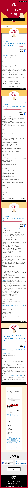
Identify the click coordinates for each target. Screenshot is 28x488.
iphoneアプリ (16, 439)
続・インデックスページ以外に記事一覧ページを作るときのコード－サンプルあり (14, 43)
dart (18, 437)
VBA (9, 442)
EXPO (8, 438)
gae (9, 438)
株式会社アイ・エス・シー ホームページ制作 (11, 228)
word (19, 442)
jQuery (11, 440)
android (8, 448)
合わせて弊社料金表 (6, 280)
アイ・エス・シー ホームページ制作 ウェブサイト (14, 375)
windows (17, 442)
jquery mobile (14, 440)
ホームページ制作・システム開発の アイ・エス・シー (13, 305)
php (13, 448)
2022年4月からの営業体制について (12, 420)
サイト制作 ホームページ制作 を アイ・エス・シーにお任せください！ (14, 218)
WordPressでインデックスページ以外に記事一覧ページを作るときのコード (14, 106)
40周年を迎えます (10, 414)
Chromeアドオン (13, 437)
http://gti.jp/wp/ (5, 60)
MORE (14, 469)
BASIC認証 (9, 437)
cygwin (17, 437)
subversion (14, 441)
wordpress (15, 448)
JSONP (17, 440)
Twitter (6, 377)
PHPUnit (8, 441)
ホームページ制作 (14, 447)
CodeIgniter (11, 448)
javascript (8, 440)
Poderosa (11, 441)
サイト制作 (9, 447)
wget (15, 442)
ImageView (12, 439)
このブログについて (23, 1)
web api (13, 442)
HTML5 (18, 447)
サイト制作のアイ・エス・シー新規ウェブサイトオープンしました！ (14, 338)
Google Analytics (13, 438)
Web (11, 442)
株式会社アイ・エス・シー (7, 353)
